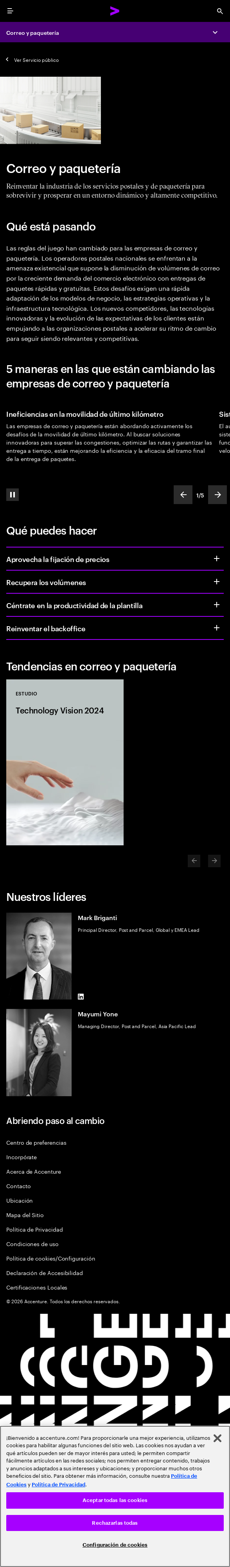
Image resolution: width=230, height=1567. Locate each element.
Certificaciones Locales (36, 1287)
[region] (115, 1496)
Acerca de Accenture (33, 1171)
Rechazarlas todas (115, 1523)
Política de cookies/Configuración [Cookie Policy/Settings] (50, 1258)
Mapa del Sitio (25, 1214)
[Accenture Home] (115, 11)
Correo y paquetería (32, 32)
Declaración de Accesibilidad (44, 1272)
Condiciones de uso (32, 1243)
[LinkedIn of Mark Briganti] (81, 996)
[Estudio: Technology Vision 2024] (65, 762)
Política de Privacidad (34, 1229)
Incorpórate (21, 1157)
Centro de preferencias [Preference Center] (36, 1142)
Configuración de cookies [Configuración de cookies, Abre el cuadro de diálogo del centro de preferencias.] (115, 1544)
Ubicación (19, 1200)
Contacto (18, 1186)
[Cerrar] (217, 1438)
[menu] (10, 11)
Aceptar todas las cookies (115, 1500)
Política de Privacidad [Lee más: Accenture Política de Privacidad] (58, 1484)
